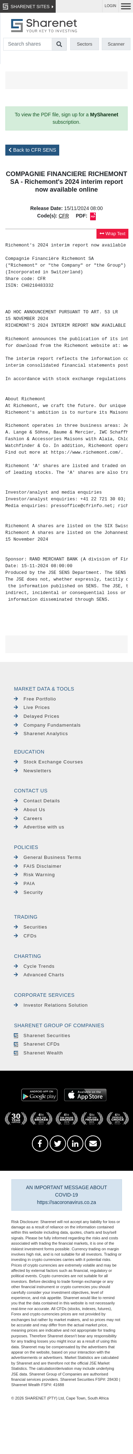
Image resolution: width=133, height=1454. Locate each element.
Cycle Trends (34, 966)
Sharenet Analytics (41, 733)
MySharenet (104, 114)
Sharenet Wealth (38, 1052)
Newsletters (32, 770)
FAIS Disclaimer (37, 866)
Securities (30, 927)
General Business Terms (47, 857)
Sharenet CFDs (37, 1044)
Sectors (84, 44)
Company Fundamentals (47, 725)
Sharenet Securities (42, 1035)
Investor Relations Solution (51, 1005)
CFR (64, 216)
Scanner (116, 44)
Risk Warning (34, 874)
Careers (28, 818)
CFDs (25, 935)
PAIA (24, 883)
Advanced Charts (39, 974)
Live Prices (32, 707)
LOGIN (110, 6)
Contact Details (37, 800)
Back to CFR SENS (32, 150)
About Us (29, 809)
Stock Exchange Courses (48, 761)
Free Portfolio (35, 699)
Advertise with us (39, 827)
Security (28, 892)
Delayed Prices (36, 716)
